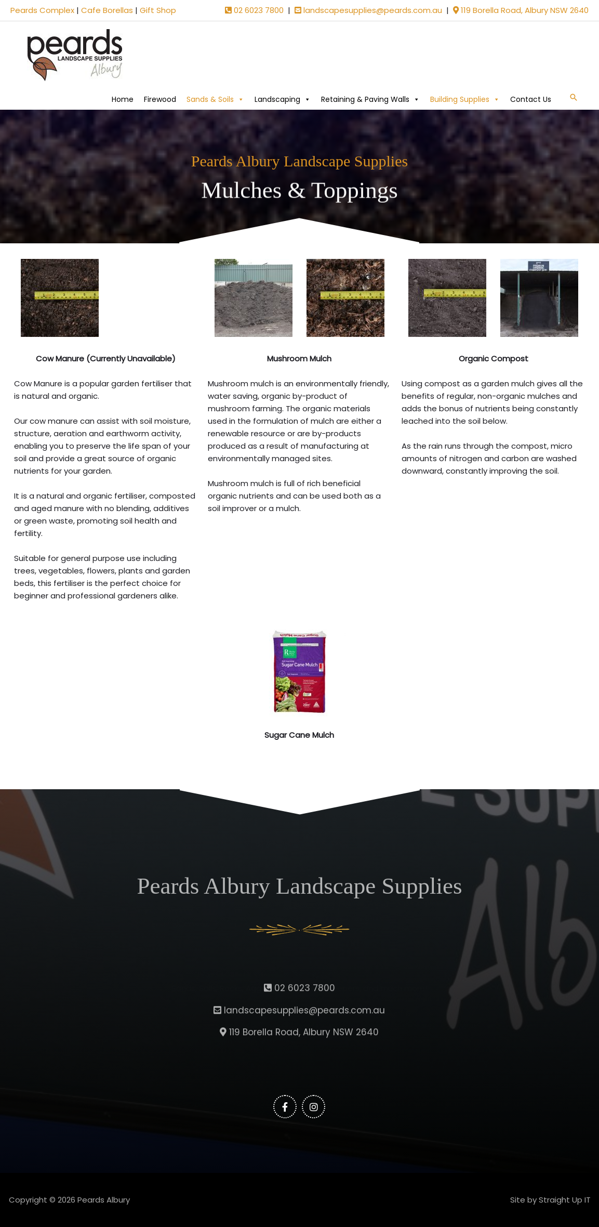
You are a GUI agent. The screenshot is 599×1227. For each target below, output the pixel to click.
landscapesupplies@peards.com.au (368, 10)
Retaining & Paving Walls (370, 99)
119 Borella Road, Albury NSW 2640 (521, 10)
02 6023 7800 (254, 10)
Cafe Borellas (107, 10)
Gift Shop (158, 10)
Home (123, 99)
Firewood (160, 99)
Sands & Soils (215, 99)
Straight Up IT (565, 1199)
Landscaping (283, 99)
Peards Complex (42, 10)
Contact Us (530, 99)
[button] (573, 97)
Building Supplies (465, 99)
